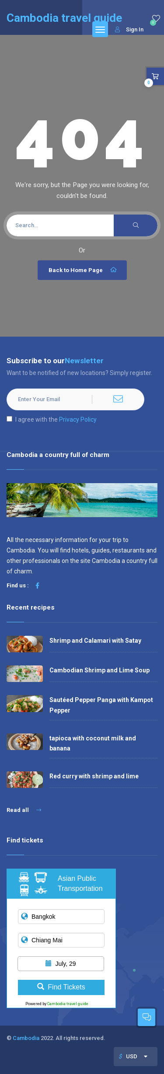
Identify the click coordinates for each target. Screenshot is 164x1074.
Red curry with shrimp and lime (94, 776)
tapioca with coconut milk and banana (92, 743)
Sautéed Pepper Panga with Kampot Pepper (101, 704)
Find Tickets (61, 987)
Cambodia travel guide (67, 1004)
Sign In (129, 29)
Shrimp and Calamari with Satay (95, 640)
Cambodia (26, 1038)
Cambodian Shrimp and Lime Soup (99, 670)
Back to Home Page (83, 270)
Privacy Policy (78, 419)
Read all (24, 810)
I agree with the (52, 419)
